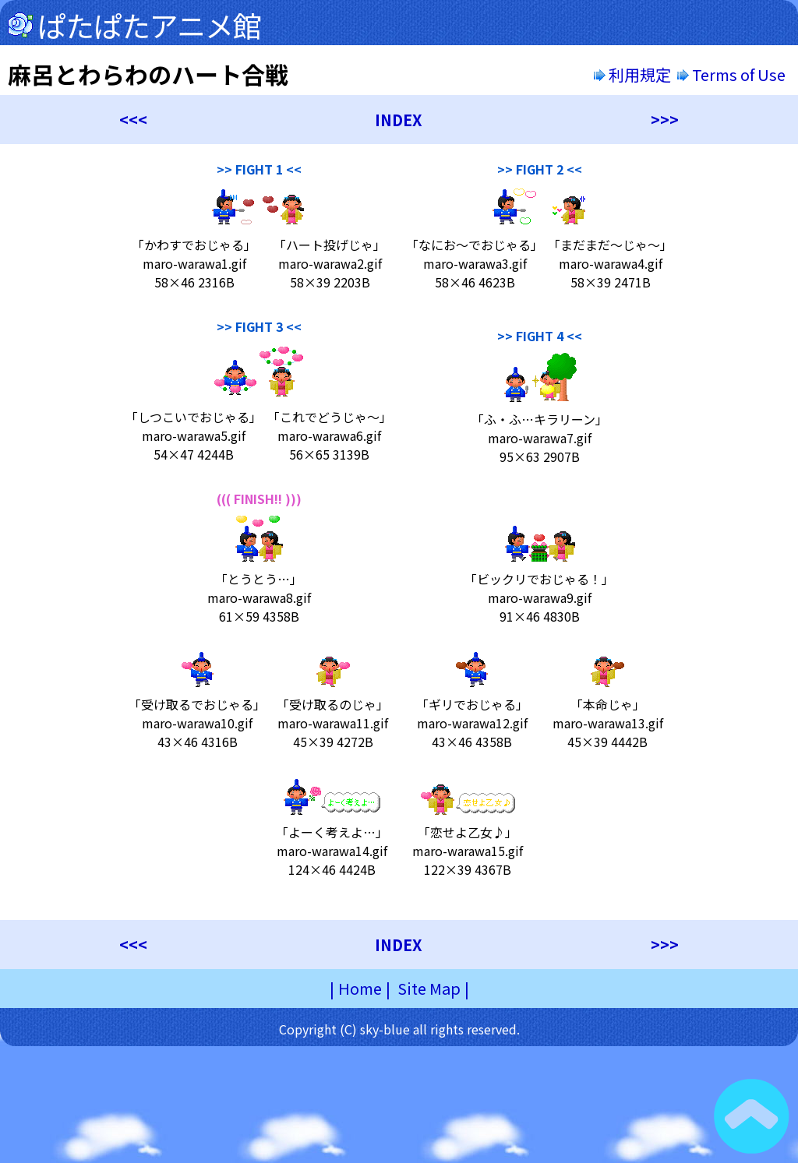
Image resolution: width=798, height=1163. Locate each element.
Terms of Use (733, 74)
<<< (133, 119)
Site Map (429, 988)
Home (360, 988)
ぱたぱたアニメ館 (149, 25)
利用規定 (632, 74)
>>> (665, 119)
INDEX (398, 119)
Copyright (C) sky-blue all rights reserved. (399, 1029)
